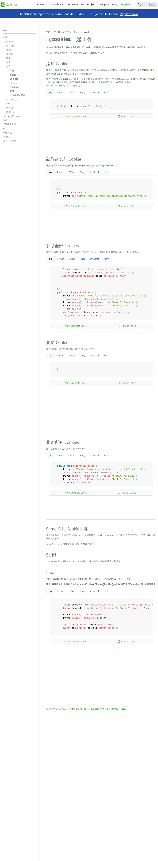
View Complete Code (75, 116)
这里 (152, 70)
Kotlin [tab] (106, 92)
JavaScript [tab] (94, 92)
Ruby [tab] (82, 92)
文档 (48, 32)
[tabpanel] (101, 123)
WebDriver (58, 32)
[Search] (147, 4)
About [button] (40, 4)
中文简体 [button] (125, 4)
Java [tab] (50, 92)
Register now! (129, 14)
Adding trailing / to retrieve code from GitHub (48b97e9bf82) (98, 708)
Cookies (78, 32)
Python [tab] (60, 92)
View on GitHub (127, 116)
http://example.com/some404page (62, 85)
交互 (69, 32)
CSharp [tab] (72, 92)
